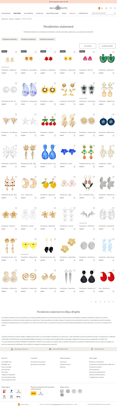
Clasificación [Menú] (107, 46)
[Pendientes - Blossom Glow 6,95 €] (9, 219)
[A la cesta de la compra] (16, 73)
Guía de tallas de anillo (8, 377)
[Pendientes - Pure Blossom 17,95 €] (9, 125)
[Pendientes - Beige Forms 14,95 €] (107, 94)
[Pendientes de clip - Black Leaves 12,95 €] (48, 250)
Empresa (62, 367)
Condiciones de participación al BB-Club (101, 364)
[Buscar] (115, 13)
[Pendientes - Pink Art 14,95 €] (87, 63)
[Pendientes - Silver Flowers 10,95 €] (9, 156)
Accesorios (28, 13)
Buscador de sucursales (38, 364)
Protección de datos (95, 367)
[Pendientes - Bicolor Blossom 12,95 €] (68, 94)
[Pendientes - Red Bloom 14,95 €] (48, 63)
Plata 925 (39, 13)
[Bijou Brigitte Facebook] (74, 391)
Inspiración (83, 13)
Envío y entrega (6, 367)
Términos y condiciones (96, 362)
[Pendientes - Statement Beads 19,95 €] (107, 63)
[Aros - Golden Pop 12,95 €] (29, 187)
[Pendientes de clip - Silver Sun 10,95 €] (9, 94)
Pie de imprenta (94, 369)
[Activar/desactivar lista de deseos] (16, 52)
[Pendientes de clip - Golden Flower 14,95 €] (9, 250)
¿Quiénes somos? (65, 364)
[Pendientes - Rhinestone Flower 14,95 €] (107, 187)
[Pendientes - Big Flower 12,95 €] (48, 219)
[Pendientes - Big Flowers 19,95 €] (107, 125)
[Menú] (87, 46)
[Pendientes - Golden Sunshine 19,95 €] (48, 94)
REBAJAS (72, 13)
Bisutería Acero (52, 13)
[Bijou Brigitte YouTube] (62, 395)
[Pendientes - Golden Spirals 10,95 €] (29, 281)
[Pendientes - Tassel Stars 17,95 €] (68, 281)
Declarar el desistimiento (97, 374)
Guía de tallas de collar (8, 380)
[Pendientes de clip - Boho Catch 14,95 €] (9, 187)
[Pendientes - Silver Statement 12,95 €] (29, 125)
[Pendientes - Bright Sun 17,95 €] (9, 63)
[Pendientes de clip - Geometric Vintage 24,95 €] (87, 156)
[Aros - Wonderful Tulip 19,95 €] (87, 187)
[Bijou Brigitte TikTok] (62, 391)
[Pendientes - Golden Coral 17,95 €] (107, 156)
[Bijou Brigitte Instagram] (68, 391)
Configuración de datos (96, 377)
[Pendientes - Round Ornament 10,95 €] (29, 219)
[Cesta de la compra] (115, 8)
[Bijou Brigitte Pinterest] (80, 391)
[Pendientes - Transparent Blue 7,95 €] (29, 94)
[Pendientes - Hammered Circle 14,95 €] (107, 219)
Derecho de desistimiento (97, 372)
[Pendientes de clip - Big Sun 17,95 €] (29, 156)
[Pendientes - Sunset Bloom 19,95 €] (29, 63)
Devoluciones (5, 369)
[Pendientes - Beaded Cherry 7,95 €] (48, 125)
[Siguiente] (113, 301)
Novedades (5, 13)
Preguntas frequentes (8, 374)
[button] (106, 8)
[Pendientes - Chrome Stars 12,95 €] (68, 219)
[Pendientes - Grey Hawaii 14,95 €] (87, 94)
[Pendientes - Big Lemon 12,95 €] (48, 187)
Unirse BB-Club (6, 362)
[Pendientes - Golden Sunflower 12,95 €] (87, 125)
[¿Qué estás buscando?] (103, 13)
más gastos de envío (56, 404)
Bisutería (17, 13)
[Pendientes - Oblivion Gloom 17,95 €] (87, 281)
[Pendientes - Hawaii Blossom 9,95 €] (68, 250)
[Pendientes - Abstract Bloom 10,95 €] (9, 281)
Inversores (63, 362)
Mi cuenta (4, 372)
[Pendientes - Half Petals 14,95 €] (87, 219)
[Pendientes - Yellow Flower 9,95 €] (29, 250)
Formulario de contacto (38, 362)
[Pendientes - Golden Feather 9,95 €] (48, 281)
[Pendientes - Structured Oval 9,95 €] (87, 250)
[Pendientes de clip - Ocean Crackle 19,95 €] (48, 156)
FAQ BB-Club (5, 364)
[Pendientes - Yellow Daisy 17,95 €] (68, 63)
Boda (64, 13)
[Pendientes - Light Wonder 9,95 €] (68, 187)
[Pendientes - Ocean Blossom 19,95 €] (68, 156)
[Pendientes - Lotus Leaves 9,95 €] (68, 125)
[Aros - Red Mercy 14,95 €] (107, 281)
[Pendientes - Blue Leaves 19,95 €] (107, 250)
